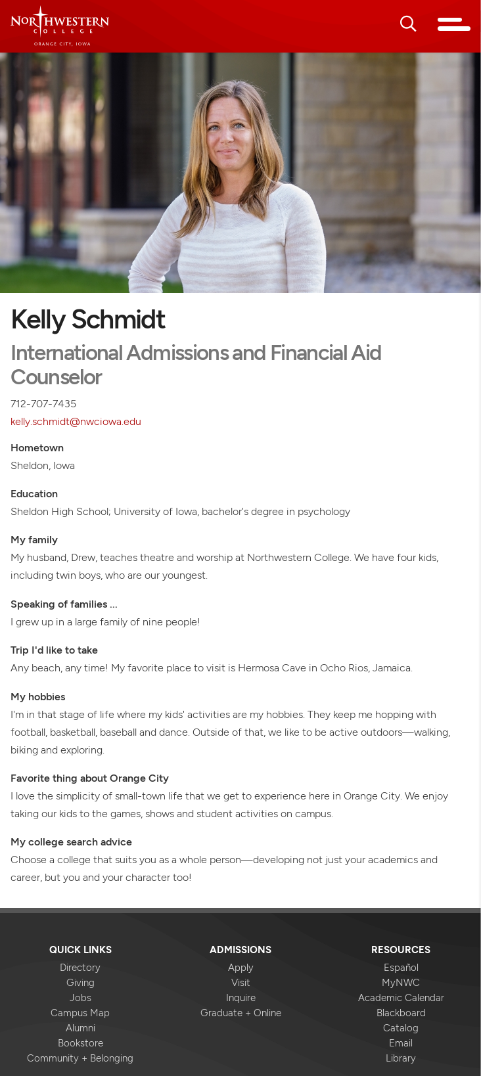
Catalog (401, 1028)
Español (401, 968)
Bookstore (80, 1043)
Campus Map (80, 1013)
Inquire (241, 998)
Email (401, 1043)
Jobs (80, 998)
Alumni (80, 1028)
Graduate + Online (240, 1013)
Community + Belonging (80, 1058)
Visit (240, 983)
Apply (241, 968)
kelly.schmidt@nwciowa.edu (76, 421)
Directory (80, 968)
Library (401, 1058)
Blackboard (401, 1013)
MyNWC (401, 983)
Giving (80, 983)
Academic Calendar (401, 998)
